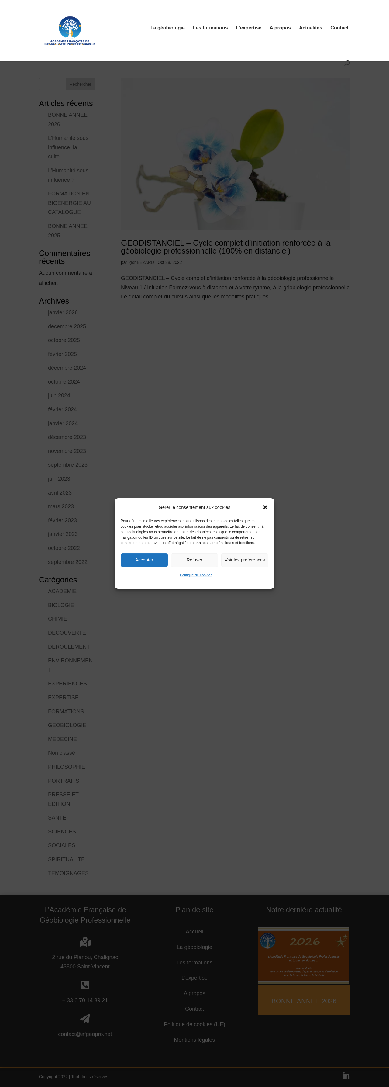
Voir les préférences (245, 571)
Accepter (144, 571)
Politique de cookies (196, 587)
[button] (265, 519)
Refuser (195, 571)
